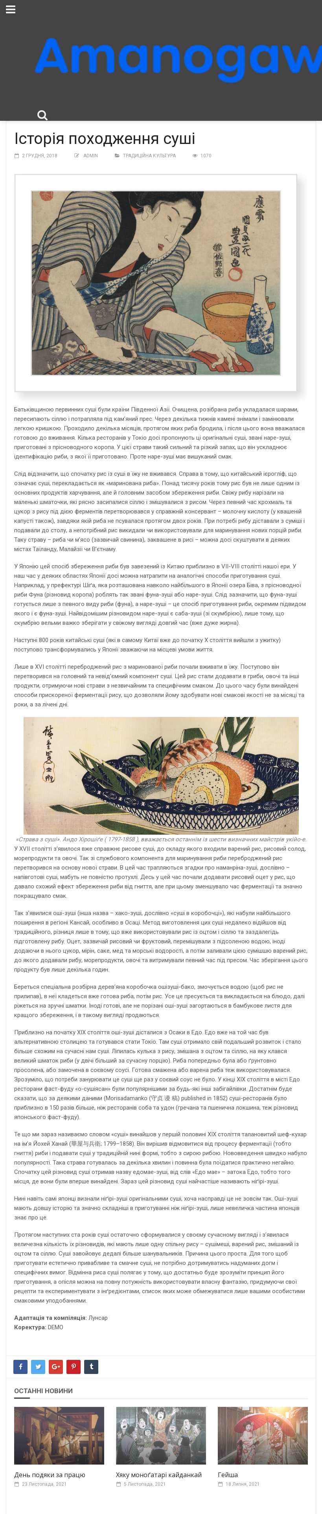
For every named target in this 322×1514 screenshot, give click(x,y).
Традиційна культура (149, 155)
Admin (90, 155)
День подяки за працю (49, 1474)
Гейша (228, 1474)
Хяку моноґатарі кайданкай (159, 1474)
